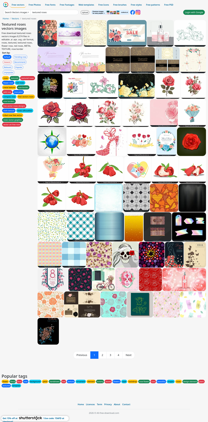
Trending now (20, 57)
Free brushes (120, 4)
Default (7, 57)
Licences (90, 404)
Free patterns (153, 4)
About (117, 404)
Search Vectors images (16, 12)
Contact (126, 404)
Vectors (15, 18)
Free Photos (35, 4)
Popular (18, 67)
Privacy (108, 404)
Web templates (86, 4)
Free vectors (18, 4)
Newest (7, 62)
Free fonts (50, 4)
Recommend (19, 62)
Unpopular (8, 72)
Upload (85, 12)
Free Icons (103, 4)
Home (6, 18)
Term (99, 404)
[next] (128, 355)
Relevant (7, 67)
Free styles (136, 4)
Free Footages (67, 4)
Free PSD (168, 4)
